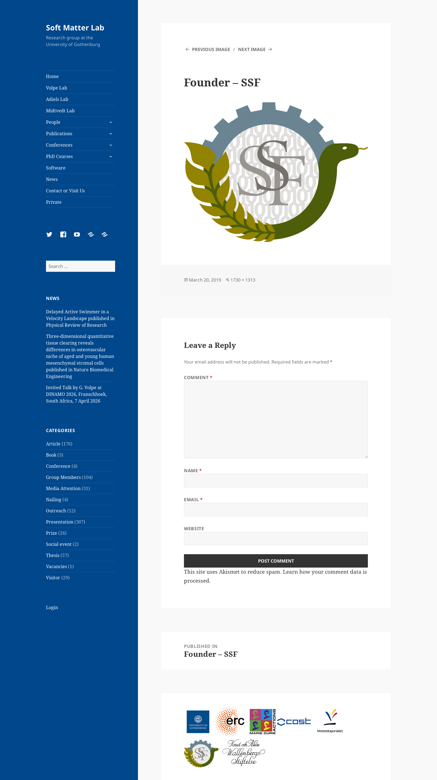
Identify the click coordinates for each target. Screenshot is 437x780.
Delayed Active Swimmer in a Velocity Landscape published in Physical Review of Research (80, 318)
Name (193, 470)
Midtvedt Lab (60, 111)
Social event (59, 544)
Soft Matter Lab (75, 27)
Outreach (56, 511)
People (53, 122)
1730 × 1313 (242, 280)
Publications (59, 133)
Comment (198, 377)
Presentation (59, 522)
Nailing (53, 499)
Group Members (63, 477)
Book (51, 455)
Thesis (52, 555)
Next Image (252, 49)
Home (52, 76)
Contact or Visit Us (65, 191)
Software (55, 168)
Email (193, 499)
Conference (58, 466)
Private (54, 202)
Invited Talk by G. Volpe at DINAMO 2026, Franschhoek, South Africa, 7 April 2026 (76, 394)
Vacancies (56, 566)
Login (52, 607)
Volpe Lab (56, 88)
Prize (51, 533)
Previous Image (211, 49)
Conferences (59, 145)
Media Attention (63, 488)
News (52, 179)
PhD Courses (59, 156)
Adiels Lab (57, 99)
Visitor (53, 578)
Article (53, 444)
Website (194, 528)
